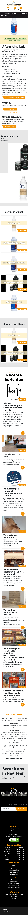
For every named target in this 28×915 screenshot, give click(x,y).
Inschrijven (22, 809)
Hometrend (14, 896)
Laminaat (14, 867)
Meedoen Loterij (14, 885)
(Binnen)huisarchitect (14, 883)
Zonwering (14, 869)
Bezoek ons (8, 9)
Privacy (5, 910)
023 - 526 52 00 (13, 112)
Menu (24, 14)
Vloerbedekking (14, 872)
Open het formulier (10, 109)
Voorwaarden (14, 889)
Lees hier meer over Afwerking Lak (14, 97)
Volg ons (20, 9)
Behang (14, 865)
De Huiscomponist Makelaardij (14, 894)
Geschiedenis (14, 900)
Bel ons (15, 9)
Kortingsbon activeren (14, 887)
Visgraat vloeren (14, 870)
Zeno (8, 911)
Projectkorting (14, 882)
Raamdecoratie (14, 874)
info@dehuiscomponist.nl (15, 836)
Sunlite (14, 898)
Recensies (14, 880)
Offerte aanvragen (10, 127)
